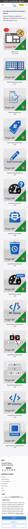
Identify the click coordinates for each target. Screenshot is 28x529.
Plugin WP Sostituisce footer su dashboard (15, 445)
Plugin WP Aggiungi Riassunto (14, 112)
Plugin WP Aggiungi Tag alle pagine (14, 142)
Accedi (21, 1)
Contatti (3, 490)
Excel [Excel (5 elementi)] (21, 497)
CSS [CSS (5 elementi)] (9, 497)
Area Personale (13, 1)
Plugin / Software (5, 479)
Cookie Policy (4, 486)
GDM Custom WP (14, 51)
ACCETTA (14, 518)
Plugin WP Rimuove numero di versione (14, 324)
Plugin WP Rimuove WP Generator (15, 415)
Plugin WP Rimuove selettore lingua (14, 354)
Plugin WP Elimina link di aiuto (15, 203)
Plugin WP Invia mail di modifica (14, 233)
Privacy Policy (4, 483)
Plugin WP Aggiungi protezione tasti (14, 82)
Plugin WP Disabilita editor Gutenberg (15, 173)
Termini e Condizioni (5, 481)
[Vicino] (26, 499)
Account (3, 477)
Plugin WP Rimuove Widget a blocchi (14, 385)
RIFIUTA (14, 526)
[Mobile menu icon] (2, 5)
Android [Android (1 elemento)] (3, 497)
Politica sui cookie (19, 513)
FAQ (6, 1)
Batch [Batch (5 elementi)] (6, 497)
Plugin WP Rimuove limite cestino (15, 263)
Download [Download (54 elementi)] (15, 497)
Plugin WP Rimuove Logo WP (15, 294)
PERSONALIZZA (14, 522)
